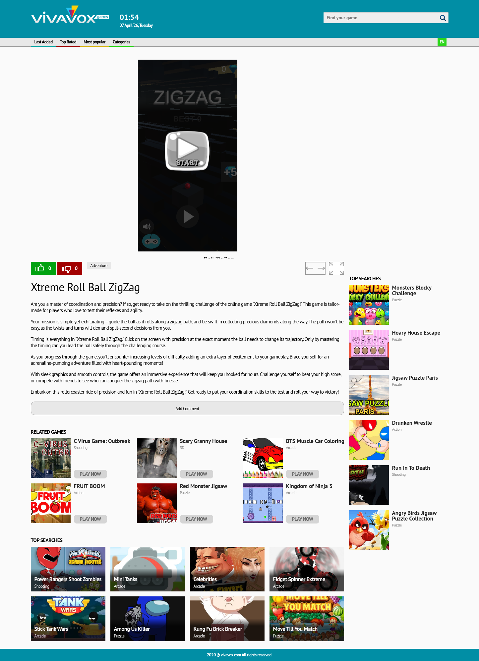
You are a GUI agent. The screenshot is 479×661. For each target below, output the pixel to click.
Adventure (98, 265)
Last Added (43, 42)
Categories (121, 42)
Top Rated (68, 42)
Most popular (94, 42)
